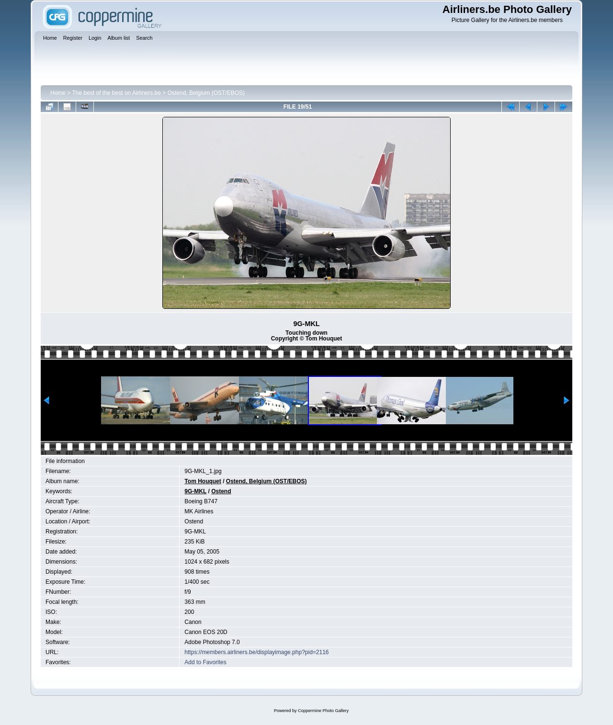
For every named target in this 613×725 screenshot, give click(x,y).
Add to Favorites (205, 662)
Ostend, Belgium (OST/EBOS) (206, 93)
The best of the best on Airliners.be (116, 93)
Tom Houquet (202, 481)
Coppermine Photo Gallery (323, 710)
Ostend (221, 491)
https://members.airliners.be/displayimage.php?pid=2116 (256, 652)
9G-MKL (195, 491)
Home (58, 93)
